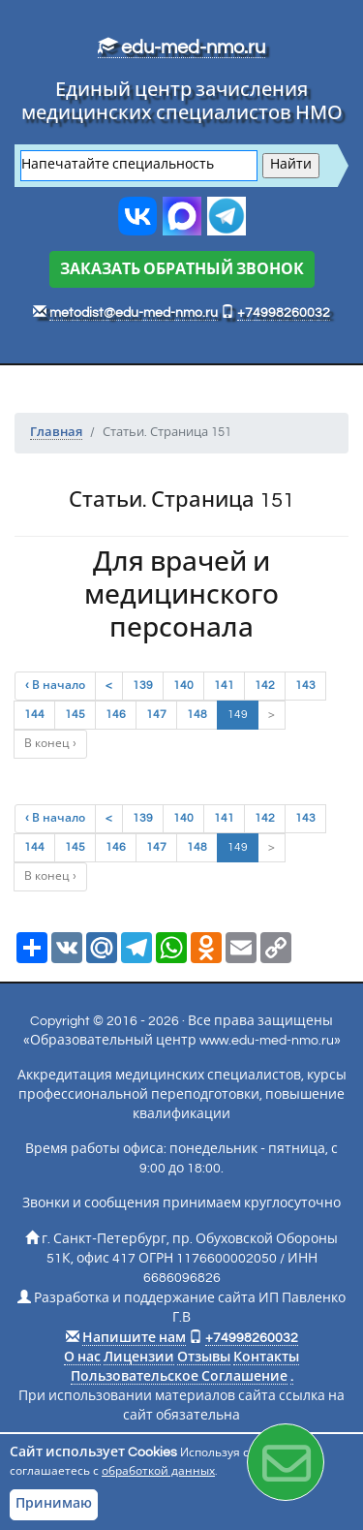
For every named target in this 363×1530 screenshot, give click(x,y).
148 (197, 714)
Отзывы (203, 1357)
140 (183, 685)
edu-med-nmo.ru (181, 47)
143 (305, 685)
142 (265, 685)
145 (75, 714)
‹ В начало (55, 685)
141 (224, 685)
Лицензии (139, 1357)
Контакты (266, 1357)
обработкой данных (158, 1471)
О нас (82, 1357)
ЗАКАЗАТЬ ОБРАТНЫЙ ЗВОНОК (182, 269)
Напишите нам (134, 1338)
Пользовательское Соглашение (179, 1377)
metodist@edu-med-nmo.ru (133, 313)
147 (156, 714)
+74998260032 (283, 313)
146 (116, 714)
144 (34, 714)
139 (143, 685)
